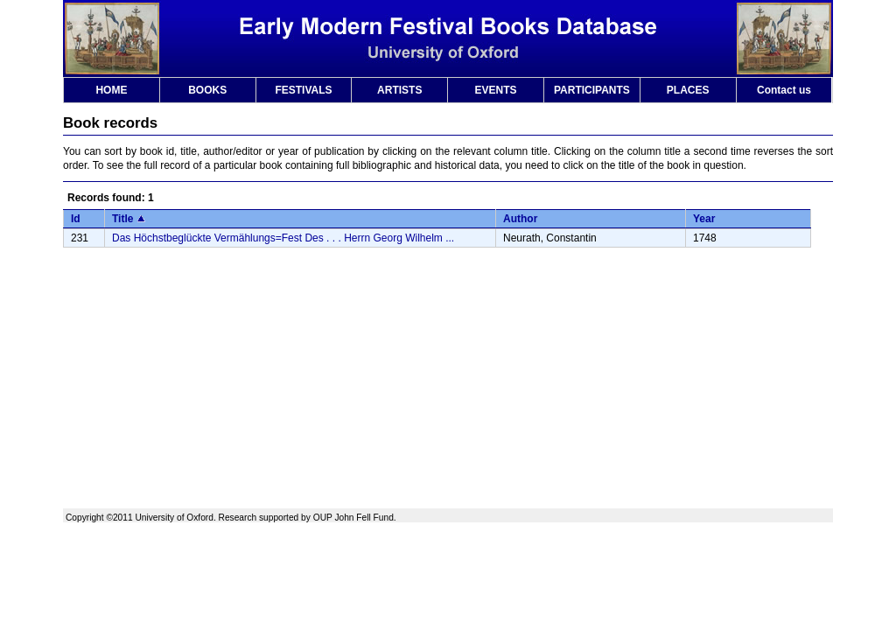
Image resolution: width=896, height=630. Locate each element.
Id (75, 219)
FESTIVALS (303, 90)
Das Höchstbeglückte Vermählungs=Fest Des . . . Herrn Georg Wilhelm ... (283, 238)
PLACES (688, 90)
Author (520, 219)
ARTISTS (399, 90)
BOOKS (207, 90)
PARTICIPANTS (592, 90)
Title (122, 219)
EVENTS (496, 90)
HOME (111, 90)
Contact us (784, 90)
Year (704, 219)
